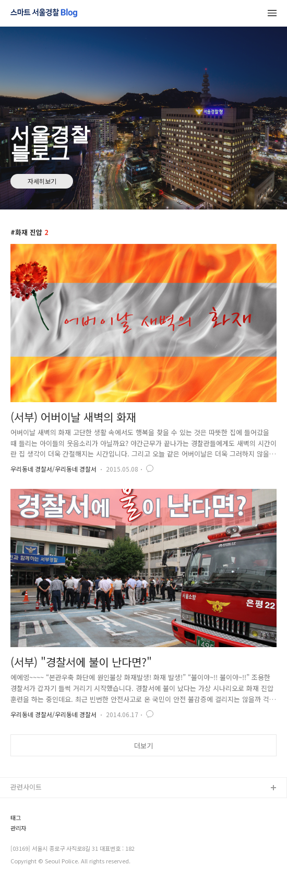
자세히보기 (42, 181)
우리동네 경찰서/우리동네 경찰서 (53, 468)
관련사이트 (26, 787)
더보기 (143, 746)
